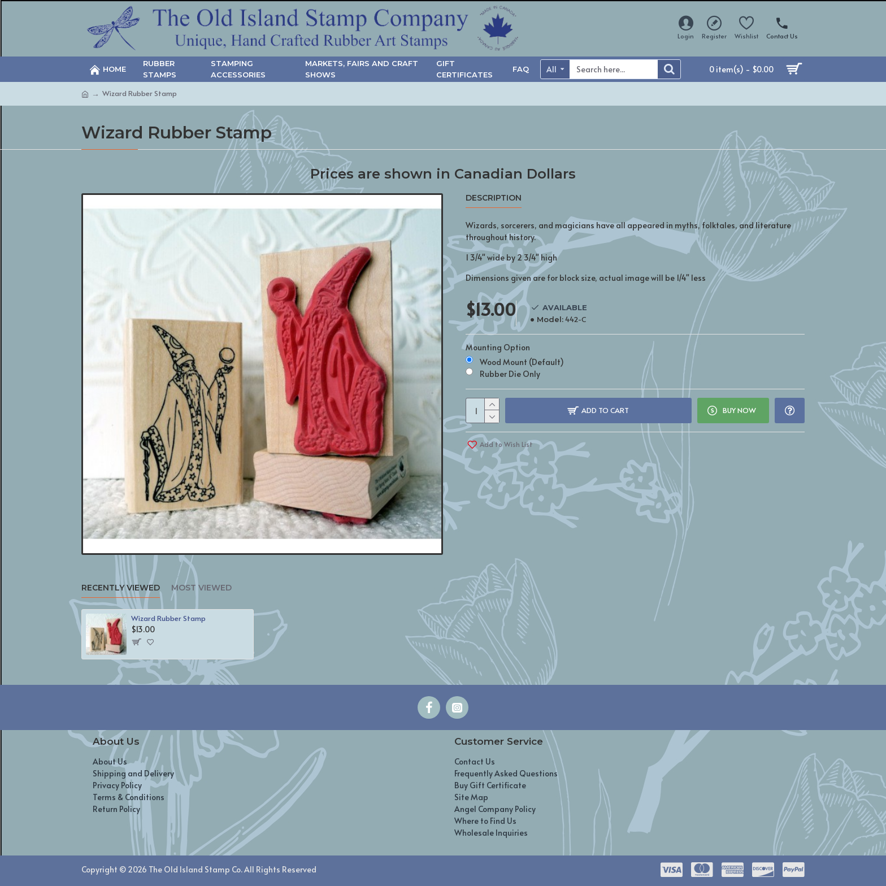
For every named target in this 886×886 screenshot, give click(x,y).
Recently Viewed (120, 588)
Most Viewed (201, 588)
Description (494, 198)
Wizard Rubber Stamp (168, 618)
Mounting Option (498, 347)
